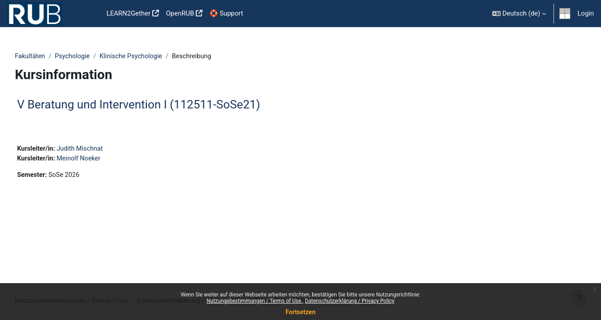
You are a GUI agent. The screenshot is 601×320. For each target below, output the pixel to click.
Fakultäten (47, 56)
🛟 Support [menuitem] (226, 13)
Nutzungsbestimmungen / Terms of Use (254, 301)
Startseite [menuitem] (89, 13)
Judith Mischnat (99, 150)
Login (585, 13)
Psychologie (90, 56)
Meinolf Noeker (97, 160)
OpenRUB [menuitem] (180, 13)
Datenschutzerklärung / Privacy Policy (350, 301)
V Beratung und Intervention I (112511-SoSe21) (155, 105)
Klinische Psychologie (150, 56)
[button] (519, 13)
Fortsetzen (300, 312)
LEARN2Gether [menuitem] (128, 13)
